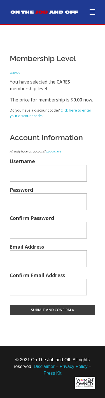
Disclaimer (44, 366)
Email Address (27, 246)
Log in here (54, 151)
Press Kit (52, 373)
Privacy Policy (74, 366)
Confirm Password (32, 218)
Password (21, 189)
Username (22, 161)
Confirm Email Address (37, 275)
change (15, 73)
